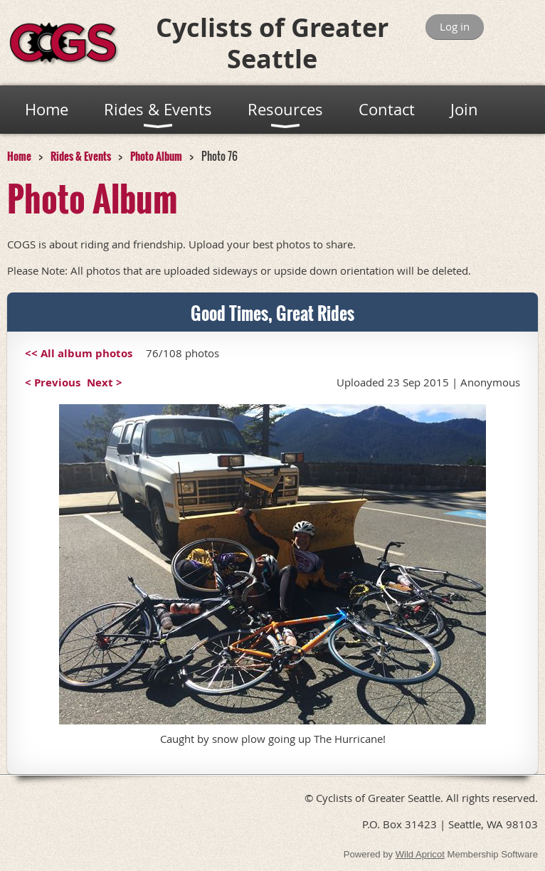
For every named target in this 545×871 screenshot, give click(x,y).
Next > (104, 382)
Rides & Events (81, 156)
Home (19, 156)
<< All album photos (78, 353)
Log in (455, 26)
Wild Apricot (420, 854)
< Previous (52, 382)
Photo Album (156, 156)
